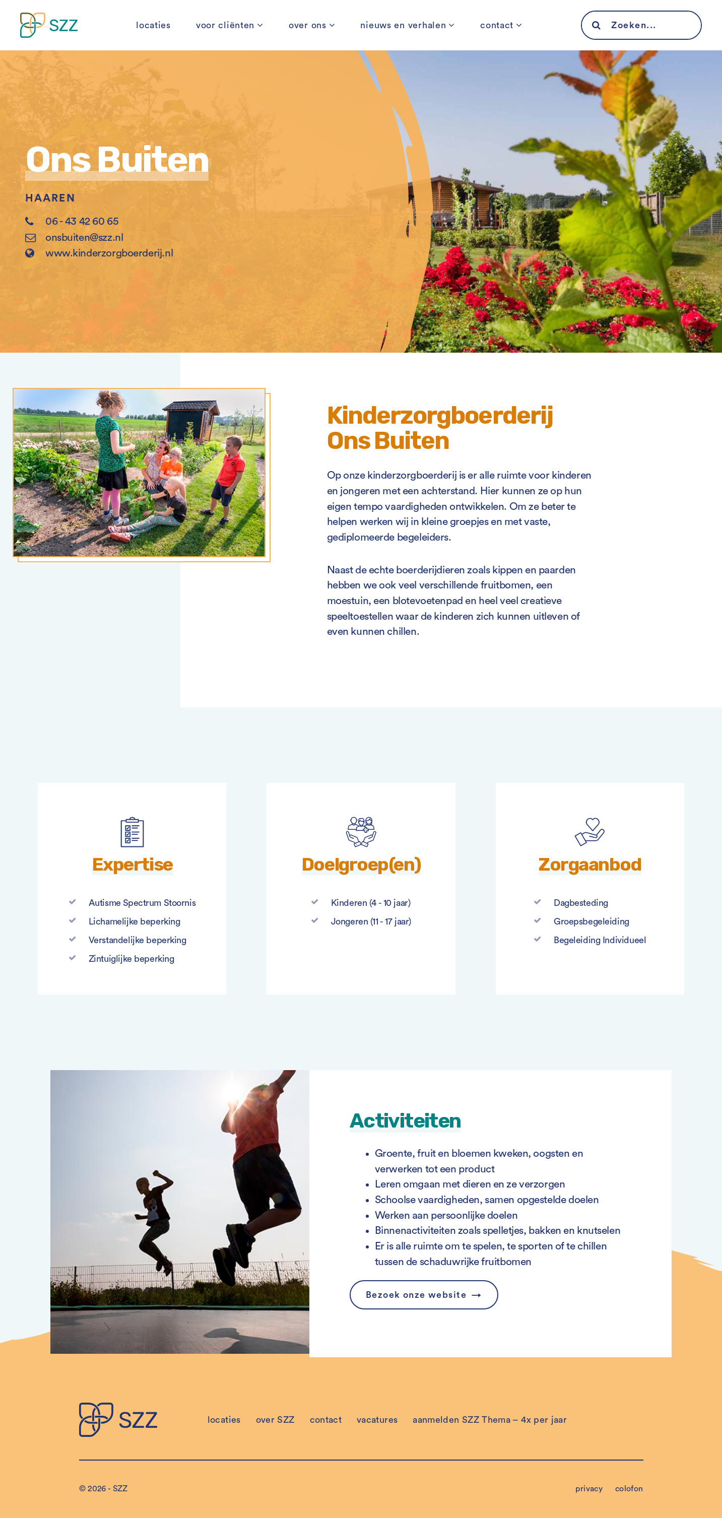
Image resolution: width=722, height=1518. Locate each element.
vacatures (377, 1419)
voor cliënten (225, 25)
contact (496, 25)
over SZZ (275, 1419)
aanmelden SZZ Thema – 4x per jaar (490, 1419)
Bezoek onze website (416, 1294)
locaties (153, 25)
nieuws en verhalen (403, 25)
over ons (307, 25)
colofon (629, 1489)
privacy (589, 1489)
